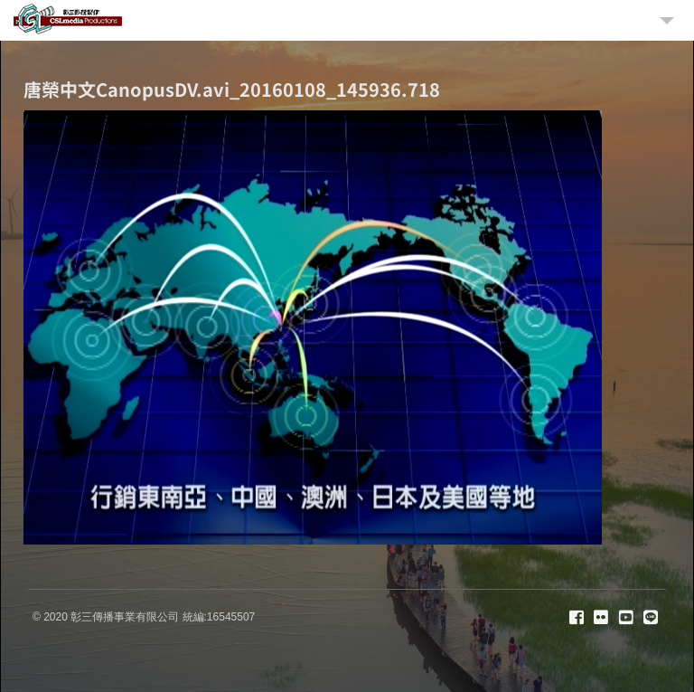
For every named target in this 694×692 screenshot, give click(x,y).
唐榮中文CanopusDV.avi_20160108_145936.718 (231, 89)
